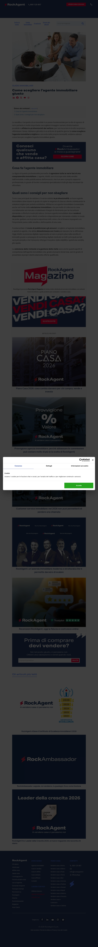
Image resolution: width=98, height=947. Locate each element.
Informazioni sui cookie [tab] (79, 466)
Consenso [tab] (18, 466)
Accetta (79, 485)
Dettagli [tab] (49, 466)
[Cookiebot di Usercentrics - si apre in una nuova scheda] (81, 460)
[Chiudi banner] (92, 460)
